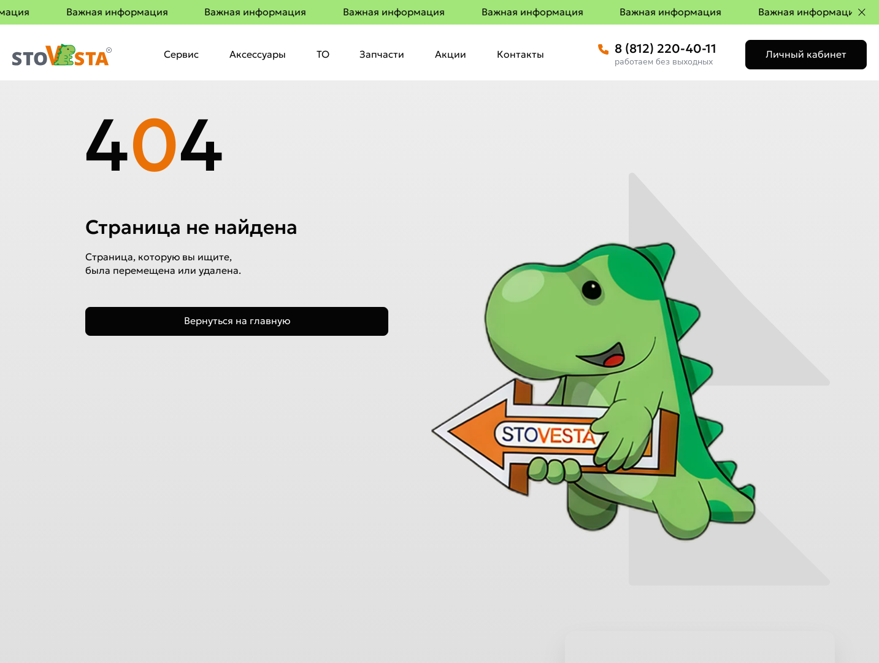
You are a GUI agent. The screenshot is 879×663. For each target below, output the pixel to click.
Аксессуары (257, 54)
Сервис (181, 54)
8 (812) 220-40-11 (665, 48)
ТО (323, 54)
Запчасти (381, 54)
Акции (450, 54)
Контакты (520, 54)
